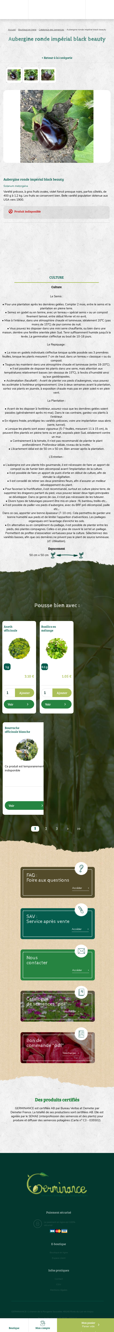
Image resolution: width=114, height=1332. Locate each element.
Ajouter (24, 693)
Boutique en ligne (27, 29)
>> (79, 829)
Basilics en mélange (47, 628)
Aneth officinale (9, 628)
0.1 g (45, 667)
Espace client (58, 1258)
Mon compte (43, 1325)
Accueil (12, 29)
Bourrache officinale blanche (17, 729)
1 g (7, 667)
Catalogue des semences (51, 29)
